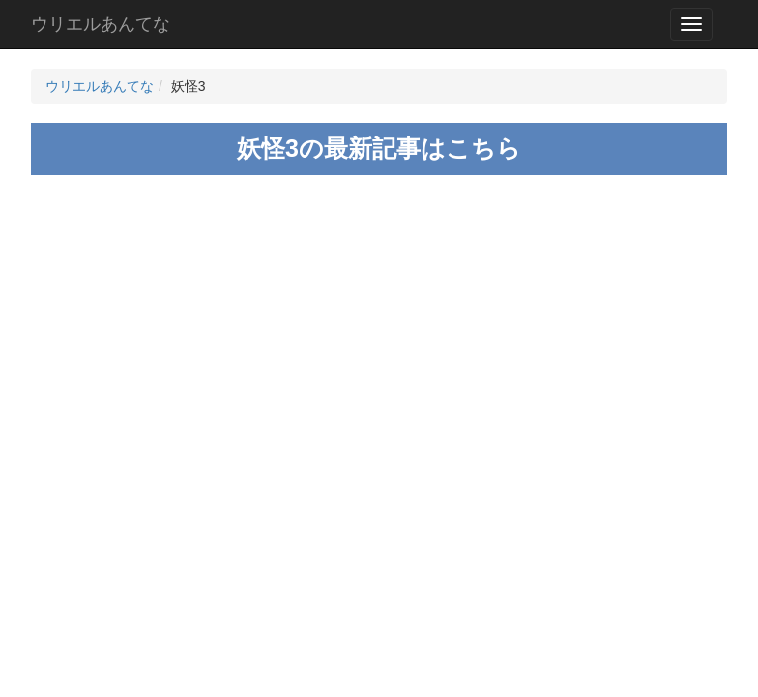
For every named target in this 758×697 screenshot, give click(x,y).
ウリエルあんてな (100, 24)
